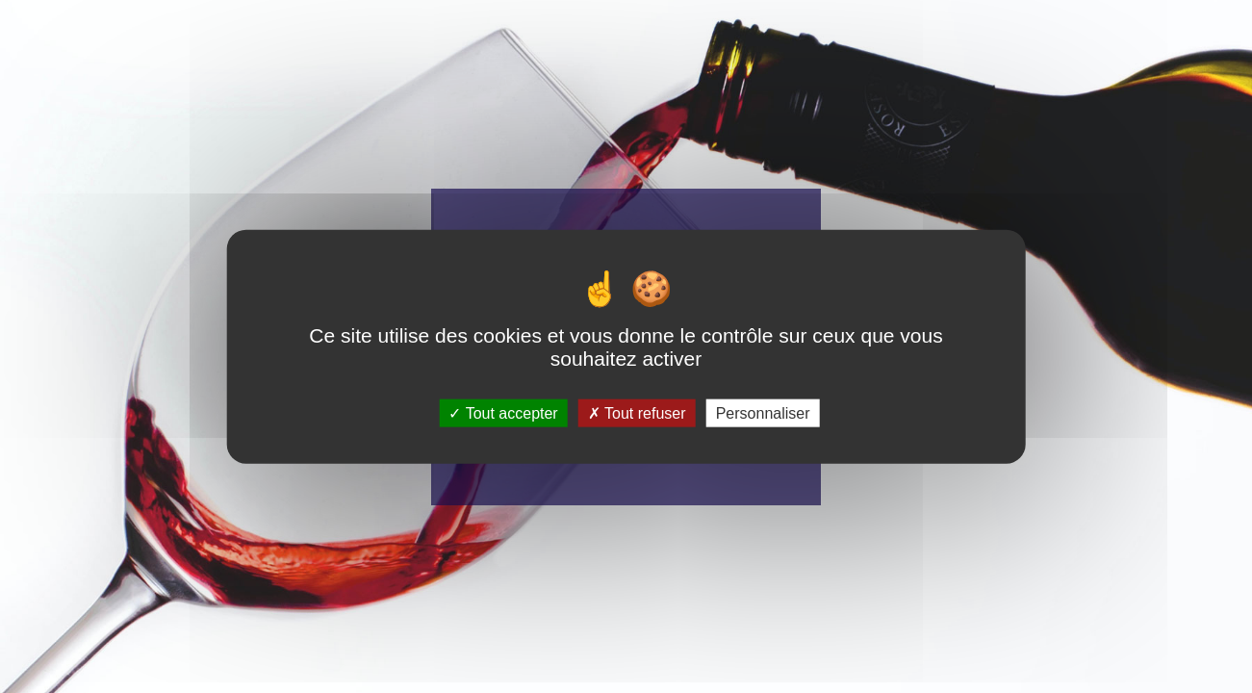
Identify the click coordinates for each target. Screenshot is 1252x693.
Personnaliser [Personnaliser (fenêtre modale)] (763, 412)
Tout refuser (637, 412)
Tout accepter (502, 412)
